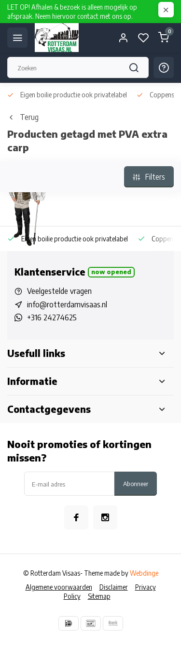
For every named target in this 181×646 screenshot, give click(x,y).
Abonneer (135, 483)
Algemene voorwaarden (59, 587)
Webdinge (144, 573)
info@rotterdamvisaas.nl (67, 304)
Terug (23, 117)
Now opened (111, 272)
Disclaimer (113, 587)
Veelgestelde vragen (59, 291)
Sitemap (99, 596)
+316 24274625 (52, 317)
